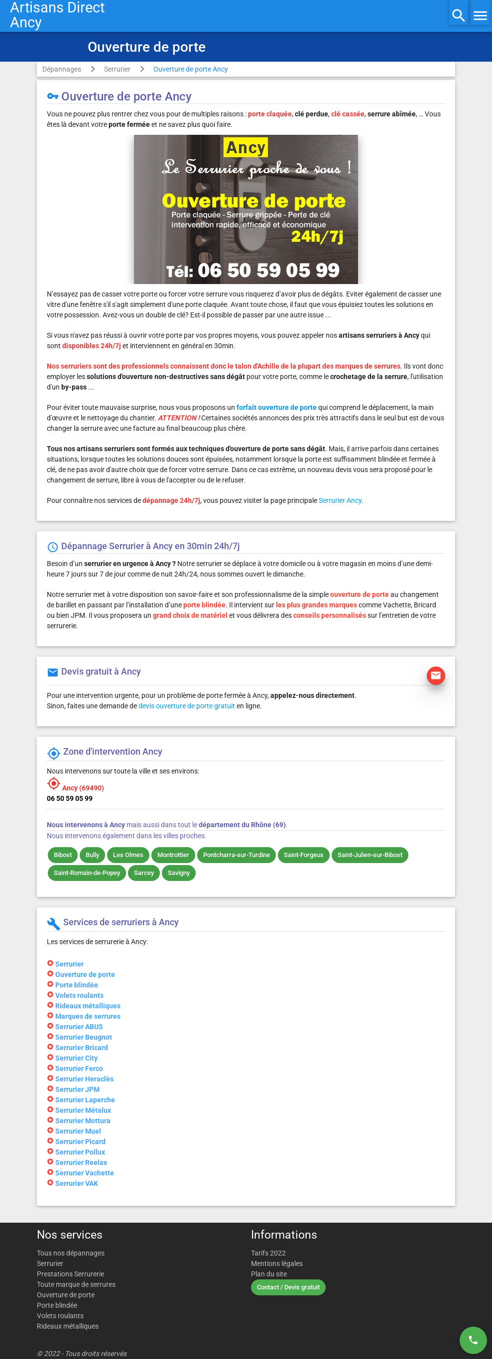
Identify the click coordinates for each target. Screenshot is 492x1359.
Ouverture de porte (66, 1295)
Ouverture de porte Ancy (190, 69)
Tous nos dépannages (71, 1253)
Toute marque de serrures (76, 1284)
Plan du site (269, 1274)
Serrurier (117, 69)
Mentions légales (277, 1263)
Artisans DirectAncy (57, 15)
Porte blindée (57, 1305)
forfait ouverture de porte (277, 407)
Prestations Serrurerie (70, 1274)
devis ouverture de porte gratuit (186, 706)
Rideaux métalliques (68, 1326)
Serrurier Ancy (340, 500)
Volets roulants (60, 1316)
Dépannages (61, 69)
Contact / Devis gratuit (288, 1287)
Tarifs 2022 (268, 1253)
